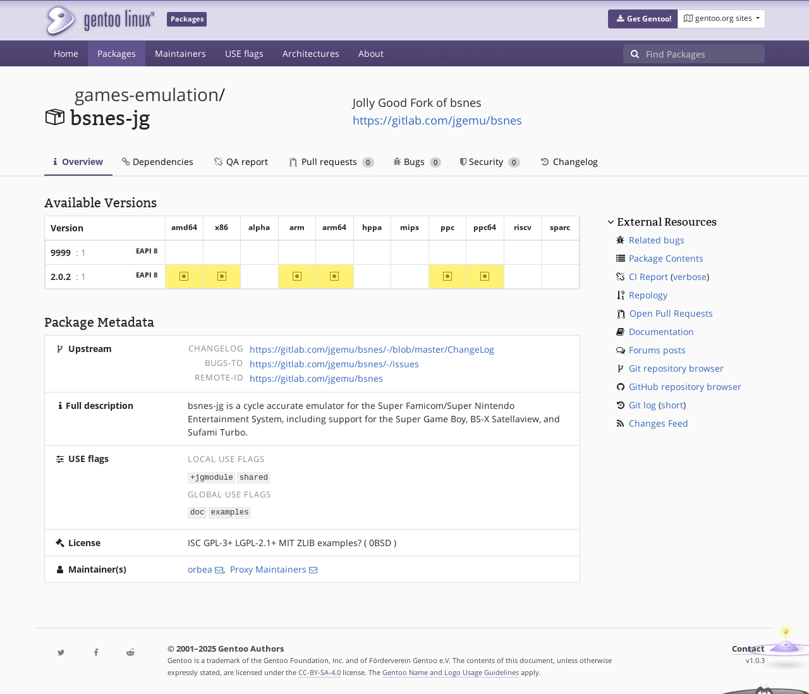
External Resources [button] (667, 222)
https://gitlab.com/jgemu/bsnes (437, 120)
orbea (200, 568)
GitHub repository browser (685, 386)
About (371, 53)
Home (66, 53)
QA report (240, 161)
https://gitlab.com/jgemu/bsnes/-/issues (334, 364)
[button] (643, 18)
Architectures (311, 53)
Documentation (661, 332)
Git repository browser (676, 368)
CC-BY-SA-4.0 (319, 671)
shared (254, 477)
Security (490, 161)
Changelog (568, 161)
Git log (642, 405)
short (672, 405)
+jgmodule (211, 477)
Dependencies (157, 161)
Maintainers (180, 53)
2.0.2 (61, 277)
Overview (78, 161)
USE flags (244, 53)
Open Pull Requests (671, 313)
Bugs (417, 161)
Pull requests (331, 161)
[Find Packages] (705, 53)
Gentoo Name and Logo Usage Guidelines (450, 671)
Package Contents (666, 258)
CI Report (648, 277)
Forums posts (657, 350)
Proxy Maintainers (268, 568)
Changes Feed (658, 423)
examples (229, 511)
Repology (648, 295)
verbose (690, 277)
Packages (116, 53)
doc (197, 511)
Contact (748, 647)
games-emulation (147, 94)
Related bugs (656, 240)
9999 (61, 253)
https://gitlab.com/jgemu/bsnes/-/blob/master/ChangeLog (372, 349)
